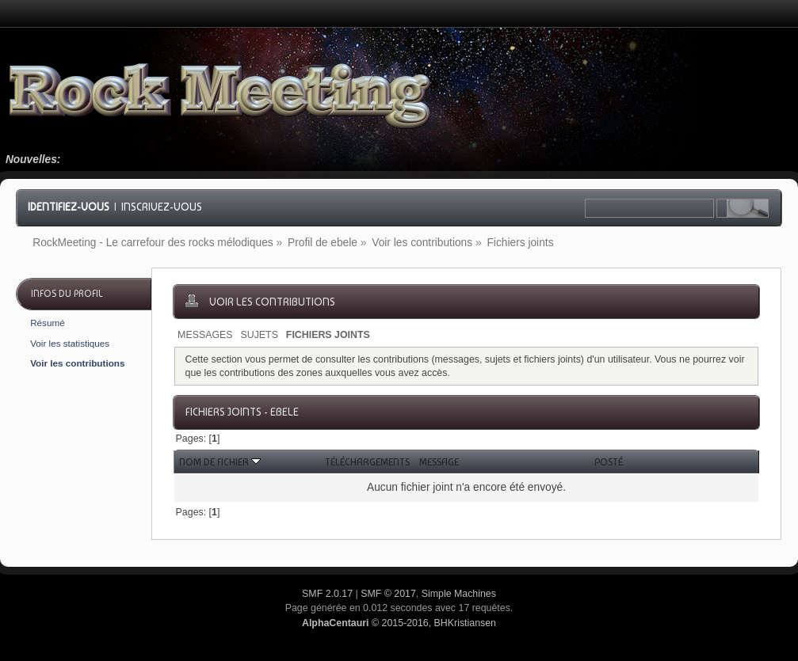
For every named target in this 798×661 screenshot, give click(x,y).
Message (439, 462)
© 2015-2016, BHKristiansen (399, 623)
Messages (205, 334)
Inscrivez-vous (161, 206)
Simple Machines (459, 593)
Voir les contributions (77, 363)
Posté (608, 462)
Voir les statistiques (69, 343)
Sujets (258, 334)
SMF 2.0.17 (327, 593)
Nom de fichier (220, 462)
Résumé (47, 322)
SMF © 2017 (388, 593)
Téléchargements (367, 462)
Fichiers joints (328, 334)
